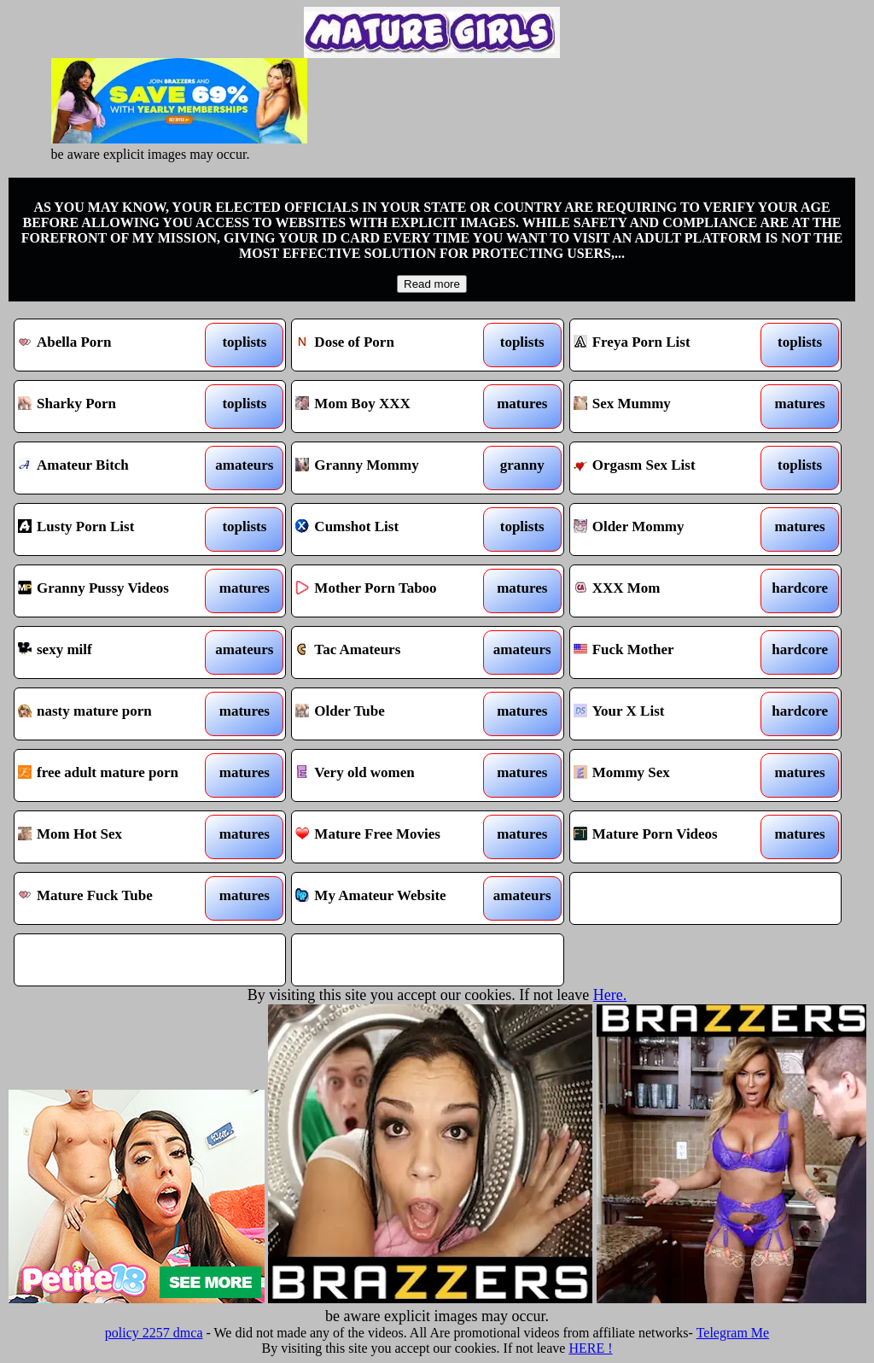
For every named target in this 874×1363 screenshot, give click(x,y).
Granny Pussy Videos (115, 591)
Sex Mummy (671, 406)
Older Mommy (671, 529)
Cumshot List (392, 529)
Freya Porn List (671, 345)
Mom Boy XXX (392, 406)
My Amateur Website (392, 898)
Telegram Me (733, 1332)
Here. (609, 994)
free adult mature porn (115, 775)
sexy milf (115, 652)
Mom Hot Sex (115, 837)
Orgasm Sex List (671, 468)
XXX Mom (671, 591)
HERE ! (590, 1348)
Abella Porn (115, 345)
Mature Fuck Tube (115, 898)
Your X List (671, 714)
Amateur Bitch (115, 468)
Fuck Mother (671, 652)
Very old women (392, 775)
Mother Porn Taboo (392, 591)
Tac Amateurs (392, 652)
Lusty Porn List (115, 529)
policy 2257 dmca (154, 1332)
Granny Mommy (392, 468)
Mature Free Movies (392, 837)
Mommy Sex (671, 775)
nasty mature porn (115, 714)
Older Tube (392, 714)
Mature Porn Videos (671, 837)
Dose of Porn (392, 345)
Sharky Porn (115, 406)
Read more (432, 284)
